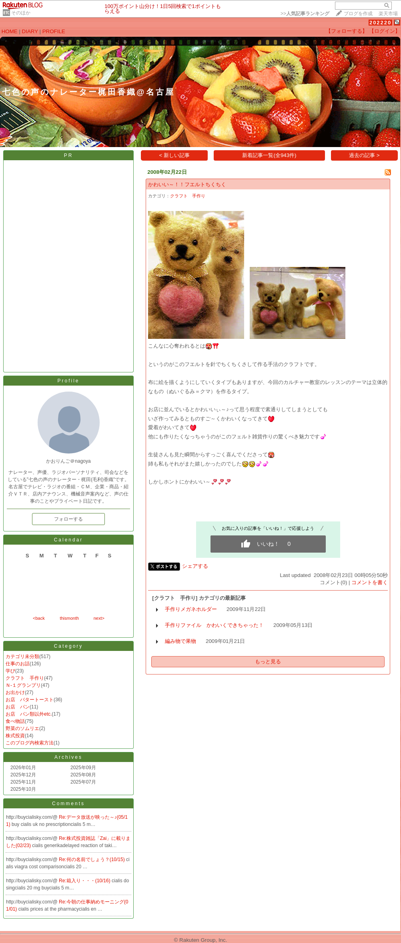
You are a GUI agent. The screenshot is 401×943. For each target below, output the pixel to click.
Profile (68, 381)
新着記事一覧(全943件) (269, 155)
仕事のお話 (18, 663)
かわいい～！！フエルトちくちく (187, 184)
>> (305, 13)
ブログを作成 (358, 13)
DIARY (30, 31)
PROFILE (53, 31)
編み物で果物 (180, 641)
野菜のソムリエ (22, 728)
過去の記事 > (364, 155)
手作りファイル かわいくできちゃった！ (214, 625)
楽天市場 (388, 13)
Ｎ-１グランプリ (23, 685)
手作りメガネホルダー (191, 609)
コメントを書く (369, 582)
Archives (68, 757)
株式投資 (15, 735)
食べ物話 (15, 721)
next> (99, 618)
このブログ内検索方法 (30, 743)
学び (10, 671)
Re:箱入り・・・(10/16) (85, 880)
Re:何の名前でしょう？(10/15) (92, 859)
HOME (10, 31)
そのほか (20, 13)
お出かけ (15, 692)
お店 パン (18, 707)
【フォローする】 (346, 31)
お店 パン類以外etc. (29, 714)
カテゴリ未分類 (22, 656)
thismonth (69, 618)
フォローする (68, 519)
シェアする (195, 566)
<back (39, 618)
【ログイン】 (384, 31)
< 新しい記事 (174, 155)
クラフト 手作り (25, 678)
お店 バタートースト (30, 699)
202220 (380, 23)
